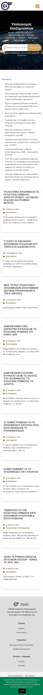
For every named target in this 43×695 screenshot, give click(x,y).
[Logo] (21, 605)
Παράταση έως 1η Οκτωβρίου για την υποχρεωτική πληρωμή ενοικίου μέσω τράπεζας (20, 123)
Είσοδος (21, 661)
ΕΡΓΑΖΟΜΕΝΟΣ (11, 344)
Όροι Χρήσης (29, 676)
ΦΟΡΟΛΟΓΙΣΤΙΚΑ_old (16, 35)
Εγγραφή (21, 666)
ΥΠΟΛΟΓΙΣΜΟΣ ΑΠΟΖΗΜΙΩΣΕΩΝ (18, 528)
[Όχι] (40, 687)
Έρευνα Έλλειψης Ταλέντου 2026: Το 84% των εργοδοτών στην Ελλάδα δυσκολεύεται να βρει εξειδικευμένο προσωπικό (22, 96)
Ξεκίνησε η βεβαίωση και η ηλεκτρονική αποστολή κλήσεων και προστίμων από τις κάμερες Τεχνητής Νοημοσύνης (22, 177)
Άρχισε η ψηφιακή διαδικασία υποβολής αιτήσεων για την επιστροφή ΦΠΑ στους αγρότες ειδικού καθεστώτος (21, 106)
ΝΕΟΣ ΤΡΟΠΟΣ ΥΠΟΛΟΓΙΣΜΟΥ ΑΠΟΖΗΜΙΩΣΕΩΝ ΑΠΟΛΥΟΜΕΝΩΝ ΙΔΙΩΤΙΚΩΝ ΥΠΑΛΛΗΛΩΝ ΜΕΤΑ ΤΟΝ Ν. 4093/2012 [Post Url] (21, 289)
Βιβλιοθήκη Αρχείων (24, 33)
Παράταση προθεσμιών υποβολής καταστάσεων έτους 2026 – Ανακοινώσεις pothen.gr (22, 152)
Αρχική (11, 33)
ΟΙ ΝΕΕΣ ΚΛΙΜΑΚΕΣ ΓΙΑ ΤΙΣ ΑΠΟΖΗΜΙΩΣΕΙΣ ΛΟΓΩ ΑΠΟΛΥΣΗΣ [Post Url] (21, 470)
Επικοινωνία (21, 632)
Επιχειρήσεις (22, 55)
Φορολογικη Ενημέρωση (30, 53)
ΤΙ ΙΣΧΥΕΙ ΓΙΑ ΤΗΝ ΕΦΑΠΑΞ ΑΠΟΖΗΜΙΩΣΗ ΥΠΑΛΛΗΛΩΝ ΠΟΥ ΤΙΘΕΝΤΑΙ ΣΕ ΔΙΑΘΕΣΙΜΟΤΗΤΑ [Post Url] (20, 244)
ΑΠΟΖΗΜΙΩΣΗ (11, 212)
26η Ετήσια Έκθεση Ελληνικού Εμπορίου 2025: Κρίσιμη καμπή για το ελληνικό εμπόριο (21, 87)
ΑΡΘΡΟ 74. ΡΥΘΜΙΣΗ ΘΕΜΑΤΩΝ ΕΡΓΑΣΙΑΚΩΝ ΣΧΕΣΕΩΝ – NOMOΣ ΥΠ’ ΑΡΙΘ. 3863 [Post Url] (20, 559)
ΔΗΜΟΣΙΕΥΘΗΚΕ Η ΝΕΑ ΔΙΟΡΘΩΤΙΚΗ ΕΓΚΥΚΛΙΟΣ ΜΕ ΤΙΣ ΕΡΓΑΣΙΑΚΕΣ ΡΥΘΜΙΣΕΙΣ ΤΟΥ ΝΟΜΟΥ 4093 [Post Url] (20, 330)
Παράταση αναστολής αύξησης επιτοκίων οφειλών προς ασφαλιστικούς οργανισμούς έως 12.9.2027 (22, 142)
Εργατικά (21, 38)
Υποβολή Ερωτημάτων (21, 649)
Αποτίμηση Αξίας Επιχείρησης (21, 645)
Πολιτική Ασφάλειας (15, 676)
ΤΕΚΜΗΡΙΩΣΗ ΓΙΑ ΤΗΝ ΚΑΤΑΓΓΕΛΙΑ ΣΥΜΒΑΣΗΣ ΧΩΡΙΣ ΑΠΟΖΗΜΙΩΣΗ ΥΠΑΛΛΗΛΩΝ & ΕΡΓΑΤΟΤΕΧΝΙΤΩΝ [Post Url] (20, 514)
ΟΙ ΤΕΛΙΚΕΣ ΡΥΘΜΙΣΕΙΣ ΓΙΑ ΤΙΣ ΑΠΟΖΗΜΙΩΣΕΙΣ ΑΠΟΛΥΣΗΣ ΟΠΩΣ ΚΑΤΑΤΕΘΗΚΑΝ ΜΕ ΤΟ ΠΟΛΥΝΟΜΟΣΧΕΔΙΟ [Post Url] (21, 426)
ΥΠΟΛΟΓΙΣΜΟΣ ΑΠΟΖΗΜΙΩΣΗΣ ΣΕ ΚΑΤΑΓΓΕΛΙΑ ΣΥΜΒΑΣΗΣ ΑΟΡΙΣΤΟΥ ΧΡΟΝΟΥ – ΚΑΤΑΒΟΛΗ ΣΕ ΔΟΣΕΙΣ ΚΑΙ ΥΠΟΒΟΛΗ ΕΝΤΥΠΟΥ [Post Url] (21, 197)
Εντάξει (22, 691)
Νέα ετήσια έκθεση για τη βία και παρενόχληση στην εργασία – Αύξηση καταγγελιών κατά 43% (20, 132)
